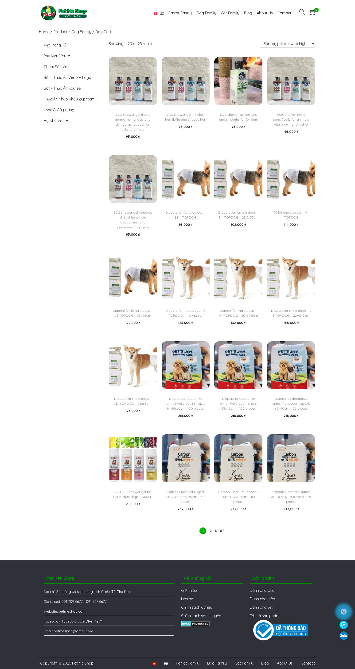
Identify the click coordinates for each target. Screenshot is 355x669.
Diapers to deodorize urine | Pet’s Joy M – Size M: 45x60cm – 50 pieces (185, 403)
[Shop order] (287, 43)
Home (44, 31)
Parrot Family (187, 663)
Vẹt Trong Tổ (55, 45)
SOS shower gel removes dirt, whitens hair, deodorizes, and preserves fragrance (132, 219)
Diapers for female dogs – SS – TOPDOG (185, 214)
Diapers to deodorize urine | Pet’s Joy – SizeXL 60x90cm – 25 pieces (291, 403)
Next (219, 531)
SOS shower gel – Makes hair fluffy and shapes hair (185, 117)
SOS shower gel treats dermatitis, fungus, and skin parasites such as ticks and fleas (133, 121)
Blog (265, 663)
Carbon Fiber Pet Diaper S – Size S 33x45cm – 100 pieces (238, 497)
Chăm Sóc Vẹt (56, 66)
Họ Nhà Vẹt (56, 120)
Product (60, 31)
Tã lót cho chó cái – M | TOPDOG (291, 214)
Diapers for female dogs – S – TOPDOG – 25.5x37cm (238, 214)
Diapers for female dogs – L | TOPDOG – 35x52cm (133, 313)
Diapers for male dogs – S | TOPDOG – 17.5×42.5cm (185, 313)
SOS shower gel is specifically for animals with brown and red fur (291, 119)
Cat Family (244, 663)
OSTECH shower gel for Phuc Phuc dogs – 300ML (132, 494)
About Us (285, 663)
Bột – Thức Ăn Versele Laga (67, 77)
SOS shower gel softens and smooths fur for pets (238, 117)
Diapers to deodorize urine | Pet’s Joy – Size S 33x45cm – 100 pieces (238, 403)
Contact (308, 663)
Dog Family (81, 31)
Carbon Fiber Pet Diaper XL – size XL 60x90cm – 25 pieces (291, 497)
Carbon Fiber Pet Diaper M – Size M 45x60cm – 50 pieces (185, 497)
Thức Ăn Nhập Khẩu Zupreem (69, 99)
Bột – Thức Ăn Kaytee (62, 88)
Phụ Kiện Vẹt (57, 56)
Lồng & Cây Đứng (59, 110)
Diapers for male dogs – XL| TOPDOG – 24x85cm (133, 401)
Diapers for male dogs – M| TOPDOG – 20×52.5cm (238, 313)
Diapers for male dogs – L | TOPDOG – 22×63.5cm (291, 313)
